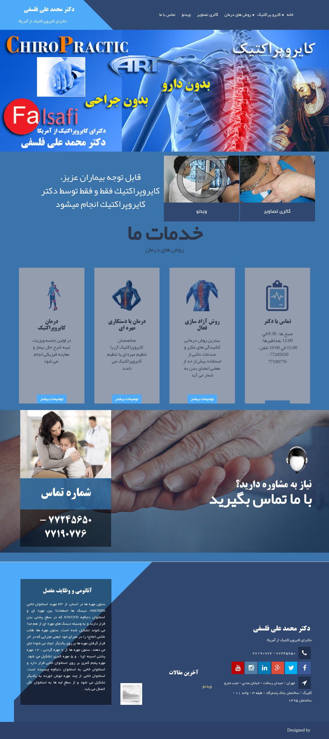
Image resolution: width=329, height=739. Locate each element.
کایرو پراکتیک (269, 15)
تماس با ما (167, 15)
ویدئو (186, 15)
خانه (290, 15)
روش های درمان (237, 15)
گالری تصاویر (207, 15)
